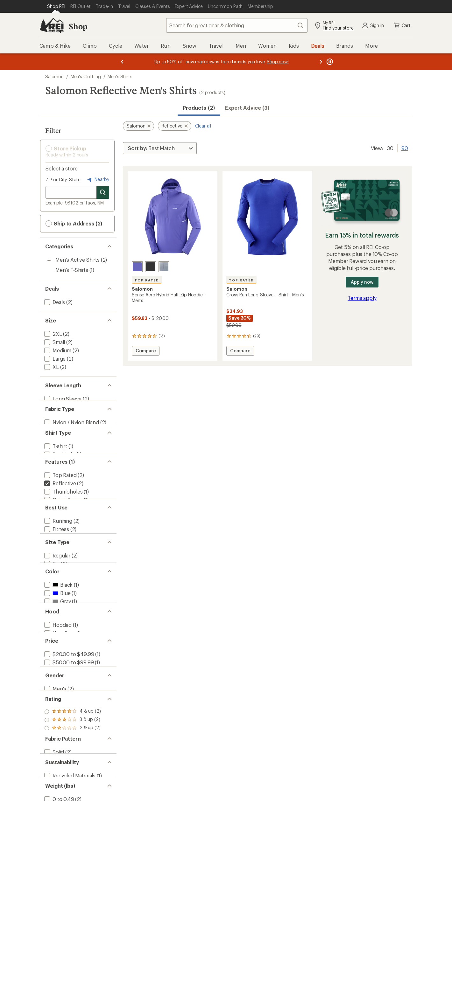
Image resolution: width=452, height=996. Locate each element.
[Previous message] (122, 61)
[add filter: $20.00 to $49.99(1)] (68, 752)
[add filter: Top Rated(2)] (60, 502)
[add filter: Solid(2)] (53, 888)
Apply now (362, 282)
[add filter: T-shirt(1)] (55, 462)
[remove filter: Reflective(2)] (59, 511)
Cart (402, 25)
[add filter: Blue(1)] (56, 664)
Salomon (54, 76)
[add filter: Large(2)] (54, 359)
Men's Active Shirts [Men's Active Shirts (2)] (77, 260)
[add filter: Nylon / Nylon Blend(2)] (71, 430)
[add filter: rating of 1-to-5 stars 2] (72, 857)
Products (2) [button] (199, 108)
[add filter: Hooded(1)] (57, 712)
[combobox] (236, 25)
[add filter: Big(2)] (51, 624)
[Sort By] (160, 148)
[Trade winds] (164, 266)
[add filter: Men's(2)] (54, 801)
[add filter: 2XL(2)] (52, 334)
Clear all (203, 125)
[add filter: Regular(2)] (56, 615)
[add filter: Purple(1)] (59, 680)
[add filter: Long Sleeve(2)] (62, 399)
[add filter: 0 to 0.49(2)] (58, 952)
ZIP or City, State (63, 179)
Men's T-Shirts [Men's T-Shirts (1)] (71, 270)
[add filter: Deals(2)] (54, 302)
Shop (78, 26)
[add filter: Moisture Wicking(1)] (68, 535)
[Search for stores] (102, 192)
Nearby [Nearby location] (97, 179)
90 (404, 147)
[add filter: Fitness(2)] (56, 575)
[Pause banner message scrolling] (329, 61)
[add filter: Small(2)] (54, 342)
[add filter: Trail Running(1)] (63, 584)
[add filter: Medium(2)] (57, 350)
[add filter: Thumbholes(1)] (62, 519)
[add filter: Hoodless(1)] (59, 720)
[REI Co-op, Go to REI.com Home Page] (51, 25)
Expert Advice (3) (247, 108)
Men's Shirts (120, 76)
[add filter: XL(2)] (51, 367)
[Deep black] (150, 266)
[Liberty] (137, 266)
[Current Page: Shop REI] (56, 6)
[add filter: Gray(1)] (57, 672)
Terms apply (362, 298)
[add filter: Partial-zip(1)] (59, 470)
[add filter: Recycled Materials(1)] (69, 920)
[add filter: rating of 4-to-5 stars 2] (72, 832)
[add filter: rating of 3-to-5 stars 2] (72, 840)
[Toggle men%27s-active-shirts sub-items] (49, 260)
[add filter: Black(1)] (58, 656)
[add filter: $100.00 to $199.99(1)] (70, 769)
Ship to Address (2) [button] (74, 223)
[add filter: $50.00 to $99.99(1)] (68, 760)
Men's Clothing (86, 76)
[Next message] (321, 61)
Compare (145, 352)
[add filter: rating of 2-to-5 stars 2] (72, 848)
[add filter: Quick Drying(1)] (62, 527)
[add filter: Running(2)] (57, 567)
